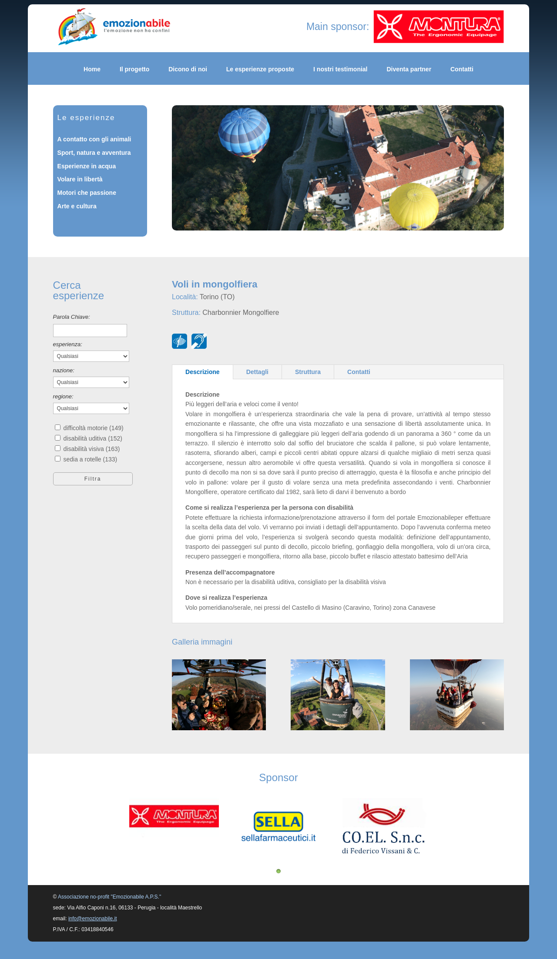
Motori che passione (86, 192)
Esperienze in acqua (86, 166)
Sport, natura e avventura (94, 152)
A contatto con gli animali (94, 139)
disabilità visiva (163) (91, 448)
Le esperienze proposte (260, 69)
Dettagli (257, 371)
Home (92, 69)
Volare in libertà (80, 179)
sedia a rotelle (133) (90, 459)
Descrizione (202, 371)
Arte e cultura (77, 206)
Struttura (308, 371)
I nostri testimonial (340, 69)
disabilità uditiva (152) (92, 438)
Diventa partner (408, 69)
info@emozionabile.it (92, 919)
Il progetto (134, 69)
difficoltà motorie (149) (93, 427)
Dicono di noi (187, 69)
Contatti (461, 69)
